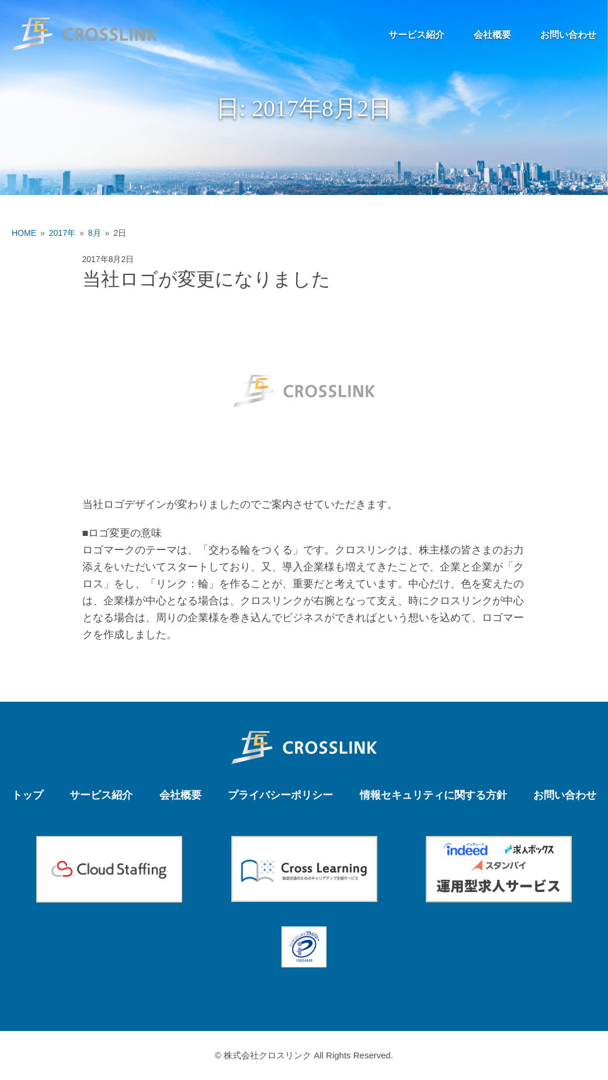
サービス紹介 (416, 35)
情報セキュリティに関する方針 (433, 795)
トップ (27, 795)
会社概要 (492, 35)
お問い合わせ (568, 35)
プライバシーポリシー (280, 795)
